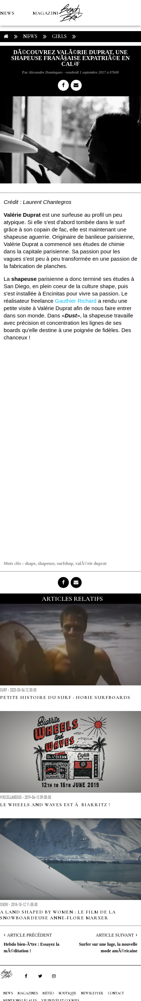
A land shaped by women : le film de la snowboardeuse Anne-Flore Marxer (58, 915)
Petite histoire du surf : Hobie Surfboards (65, 697)
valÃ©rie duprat (91, 563)
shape (30, 563)
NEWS (7, 13)
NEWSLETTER (92, 993)
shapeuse (46, 563)
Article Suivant (115, 935)
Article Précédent (29, 935)
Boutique (40, 64)
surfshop (65, 563)
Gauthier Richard (75, 301)
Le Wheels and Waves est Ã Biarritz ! (55, 805)
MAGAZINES (48, 13)
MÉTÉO (9, 64)
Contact (116, 993)
